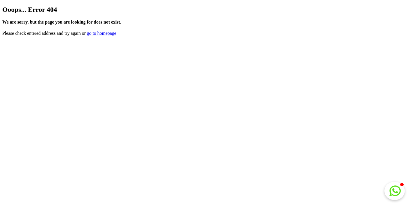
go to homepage (101, 33)
